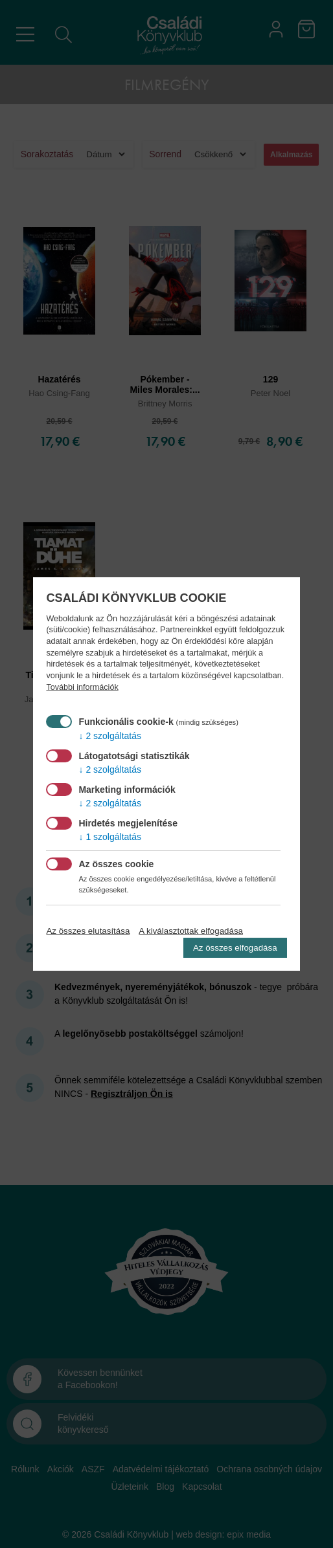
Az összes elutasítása (88, 931)
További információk (82, 687)
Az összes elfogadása (235, 948)
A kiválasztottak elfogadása (191, 931)
